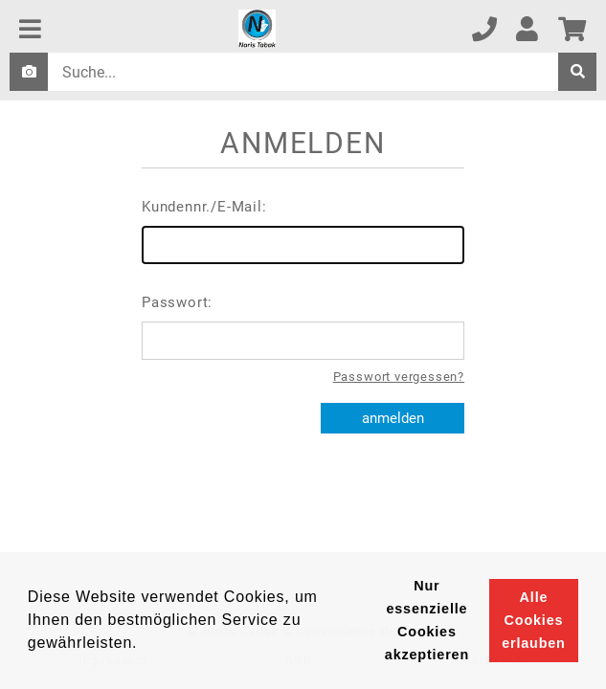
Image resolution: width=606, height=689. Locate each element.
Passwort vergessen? (398, 376)
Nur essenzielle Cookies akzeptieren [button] (427, 620)
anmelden (393, 418)
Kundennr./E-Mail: (303, 231)
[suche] (577, 72)
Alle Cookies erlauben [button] (533, 620)
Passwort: (303, 327)
